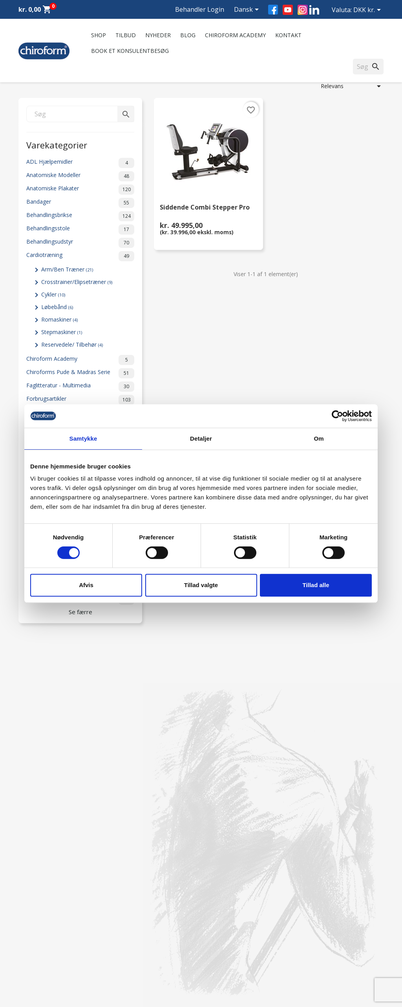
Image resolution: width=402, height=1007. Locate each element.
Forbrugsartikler (80, 400)
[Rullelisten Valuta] (368, 10)
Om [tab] (318, 438)
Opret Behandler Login (47, 965)
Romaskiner (59, 319)
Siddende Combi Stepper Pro (205, 208)
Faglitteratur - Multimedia (80, 386)
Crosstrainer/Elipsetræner (76, 282)
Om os (121, 875)
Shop (98, 35)
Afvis (86, 585)
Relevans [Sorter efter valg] (352, 86)
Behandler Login (199, 9)
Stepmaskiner (61, 332)
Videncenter (33, 934)
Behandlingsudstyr (80, 243)
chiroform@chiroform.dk (238, 923)
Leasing (28, 955)
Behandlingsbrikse (80, 216)
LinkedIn (314, 9)
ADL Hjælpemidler (80, 163)
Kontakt (288, 35)
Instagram (303, 10)
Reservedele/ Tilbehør (72, 344)
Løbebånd (57, 307)
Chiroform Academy (235, 35)
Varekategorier (56, 144)
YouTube (288, 10)
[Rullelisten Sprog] (247, 10)
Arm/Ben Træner (67, 269)
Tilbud (125, 35)
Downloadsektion (40, 945)
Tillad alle (315, 585)
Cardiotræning (80, 256)
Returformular (130, 955)
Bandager (80, 203)
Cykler (53, 294)
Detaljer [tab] (201, 438)
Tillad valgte (201, 585)
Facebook (273, 9)
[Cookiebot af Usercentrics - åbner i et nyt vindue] (337, 416)
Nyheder (158, 35)
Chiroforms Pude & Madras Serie (80, 373)
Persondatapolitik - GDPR (145, 934)
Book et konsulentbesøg (130, 50)
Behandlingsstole (80, 229)
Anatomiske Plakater (80, 189)
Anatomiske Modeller (80, 176)
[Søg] (80, 114)
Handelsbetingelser (137, 945)
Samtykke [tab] (83, 438)
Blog (188, 35)
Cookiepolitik (129, 965)
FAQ (118, 895)
